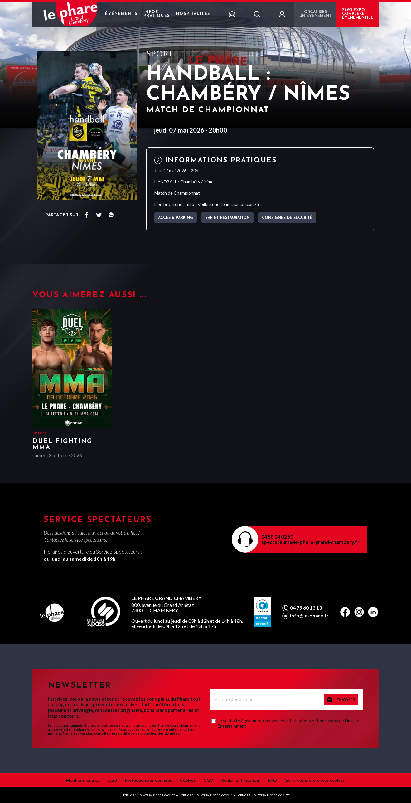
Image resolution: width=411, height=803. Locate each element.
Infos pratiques (156, 14)
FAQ (272, 780)
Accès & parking (175, 218)
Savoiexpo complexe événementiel (357, 14)
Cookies (188, 780)
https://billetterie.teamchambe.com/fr (222, 204)
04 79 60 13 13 (306, 608)
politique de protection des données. (150, 733)
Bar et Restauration (227, 218)
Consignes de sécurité (287, 218)
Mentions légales (82, 780)
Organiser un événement (315, 14)
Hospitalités (193, 14)
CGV (208, 780)
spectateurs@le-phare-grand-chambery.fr (310, 541)
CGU (112, 780)
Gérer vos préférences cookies (315, 780)
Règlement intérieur (240, 780)
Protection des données (148, 780)
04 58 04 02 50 (277, 536)
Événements (121, 14)
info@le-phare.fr (309, 615)
